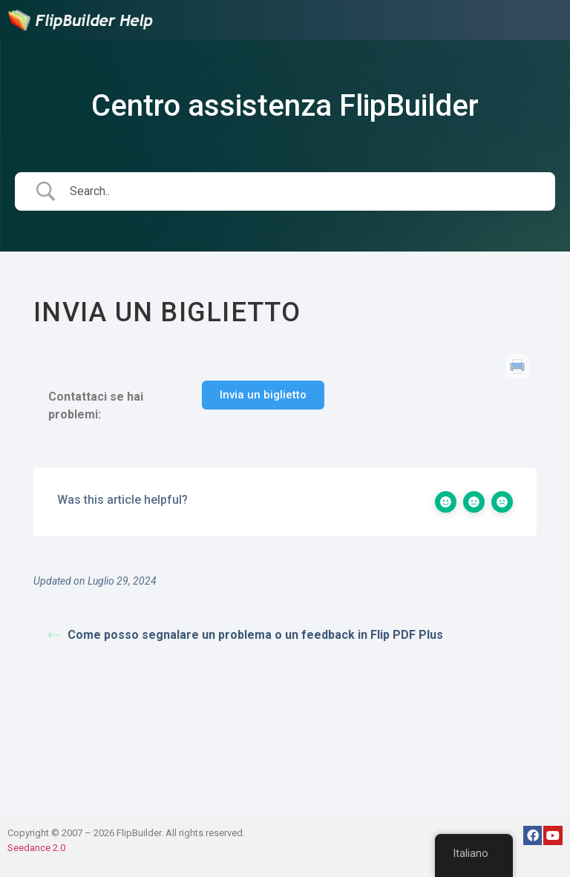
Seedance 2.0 (36, 847)
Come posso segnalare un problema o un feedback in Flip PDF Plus (245, 635)
